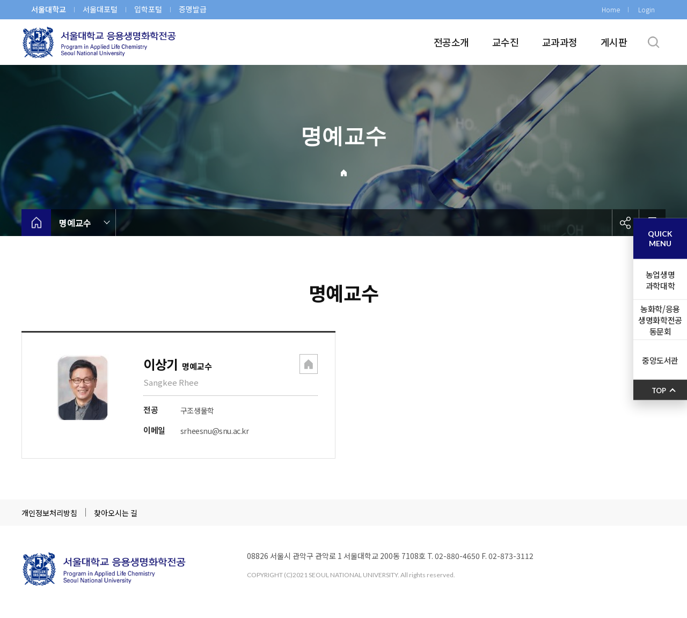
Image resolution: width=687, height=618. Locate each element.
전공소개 (451, 42)
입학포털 (148, 9)
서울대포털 (100, 9)
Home (611, 9)
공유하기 (625, 222)
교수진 (505, 42)
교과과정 (559, 42)
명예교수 (75, 222)
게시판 (614, 42)
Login (646, 9)
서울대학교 (48, 9)
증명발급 (193, 9)
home (36, 222)
